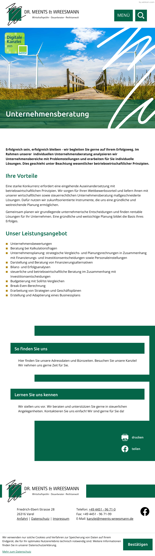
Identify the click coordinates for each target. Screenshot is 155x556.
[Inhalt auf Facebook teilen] (135, 449)
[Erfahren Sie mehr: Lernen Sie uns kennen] (77, 401)
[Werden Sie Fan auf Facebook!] (144, 511)
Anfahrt (22, 518)
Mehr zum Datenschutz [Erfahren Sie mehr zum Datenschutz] (16, 551)
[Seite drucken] (135, 437)
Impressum (61, 518)
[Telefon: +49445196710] (102, 509)
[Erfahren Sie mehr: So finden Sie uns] (77, 355)
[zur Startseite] (42, 14)
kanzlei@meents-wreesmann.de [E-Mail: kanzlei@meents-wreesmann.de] (110, 518)
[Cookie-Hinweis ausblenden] (138, 544)
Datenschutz (40, 518)
